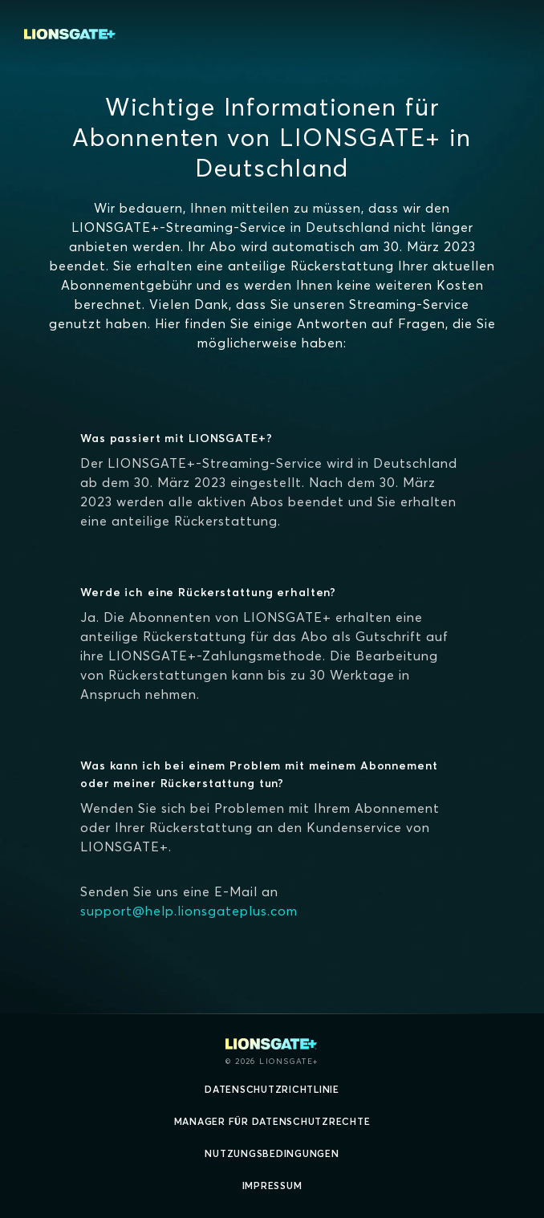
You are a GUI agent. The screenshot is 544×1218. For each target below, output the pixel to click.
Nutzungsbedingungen (272, 1153)
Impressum (272, 1185)
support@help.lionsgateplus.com (189, 911)
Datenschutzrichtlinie (272, 1089)
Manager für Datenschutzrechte (272, 1121)
